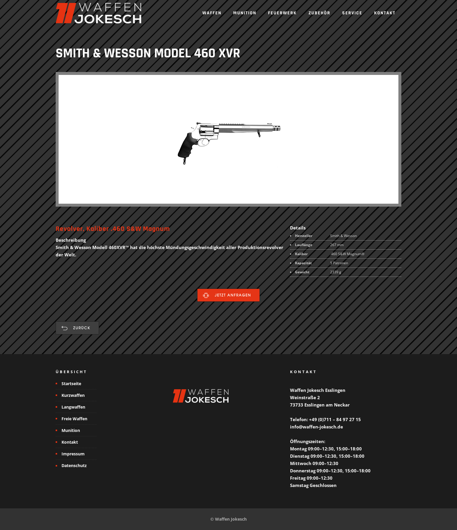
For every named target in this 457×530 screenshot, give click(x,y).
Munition (244, 13)
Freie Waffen (74, 418)
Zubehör (319, 13)
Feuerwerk (282, 13)
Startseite (71, 383)
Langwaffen (73, 407)
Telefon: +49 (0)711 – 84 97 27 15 (325, 419)
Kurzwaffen (73, 395)
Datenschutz (74, 465)
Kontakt (384, 13)
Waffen (211, 13)
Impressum (73, 454)
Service (352, 13)
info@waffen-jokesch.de (316, 427)
